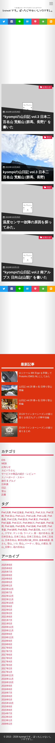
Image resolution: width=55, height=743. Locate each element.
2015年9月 (6, 706)
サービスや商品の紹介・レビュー (18, 474)
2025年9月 (6, 565)
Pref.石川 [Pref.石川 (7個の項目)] (17, 523)
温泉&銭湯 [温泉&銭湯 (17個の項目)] (44, 540)
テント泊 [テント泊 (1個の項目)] (17, 533)
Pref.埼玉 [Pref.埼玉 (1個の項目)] (29, 512)
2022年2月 (6, 613)
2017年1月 (6, 672)
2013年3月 (6, 717)
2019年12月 (7, 637)
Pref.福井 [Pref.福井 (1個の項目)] (40, 523)
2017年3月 (6, 665)
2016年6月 (6, 696)
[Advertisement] (27, 53)
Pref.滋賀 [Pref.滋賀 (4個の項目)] (6, 523)
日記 (3, 487)
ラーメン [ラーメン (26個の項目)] (28, 533)
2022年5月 (6, 610)
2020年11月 (7, 630)
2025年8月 (6, 568)
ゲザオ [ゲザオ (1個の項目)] (8, 533)
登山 (3, 491)
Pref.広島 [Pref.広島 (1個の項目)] (12, 519)
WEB (4, 463)
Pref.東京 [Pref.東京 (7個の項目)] (33, 519)
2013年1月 (6, 720)
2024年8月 (6, 578)
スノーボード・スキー (12, 477)
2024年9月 (6, 575)
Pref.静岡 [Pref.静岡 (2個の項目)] (12, 529)
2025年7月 (6, 572)
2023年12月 (7, 589)
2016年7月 (6, 692)
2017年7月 (6, 651)
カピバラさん (8, 470)
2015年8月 (6, 710)
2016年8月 (6, 689)
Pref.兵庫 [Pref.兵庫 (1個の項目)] (6, 512)
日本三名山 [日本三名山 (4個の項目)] (20, 536)
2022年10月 (7, 603)
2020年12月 (7, 627)
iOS (3, 460)
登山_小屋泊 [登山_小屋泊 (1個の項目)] (41, 543)
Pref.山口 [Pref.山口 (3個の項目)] (20, 516)
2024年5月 (6, 582)
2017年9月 (6, 648)
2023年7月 (6, 592)
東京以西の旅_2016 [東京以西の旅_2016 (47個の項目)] (28, 540)
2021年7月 (6, 620)
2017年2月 (6, 668)
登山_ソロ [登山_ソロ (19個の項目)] (12, 543)
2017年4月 (6, 661)
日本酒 (4, 484)
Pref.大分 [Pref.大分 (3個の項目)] (40, 512)
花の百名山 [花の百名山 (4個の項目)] (19, 547)
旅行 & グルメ (8, 481)
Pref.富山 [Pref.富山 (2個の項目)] (9, 516)
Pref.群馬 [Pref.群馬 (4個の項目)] (20, 526)
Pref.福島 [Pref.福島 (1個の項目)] (9, 526)
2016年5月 (6, 699)
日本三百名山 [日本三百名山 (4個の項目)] (34, 536)
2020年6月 (6, 634)
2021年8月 (6, 616)
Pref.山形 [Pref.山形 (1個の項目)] (31, 516)
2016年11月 (7, 679)
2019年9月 (6, 641)
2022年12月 (7, 596)
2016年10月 (7, 682)
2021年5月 (6, 623)
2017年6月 (6, 654)
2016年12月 (7, 675)
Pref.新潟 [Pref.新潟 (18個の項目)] (22, 519)
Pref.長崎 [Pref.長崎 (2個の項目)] (31, 526)
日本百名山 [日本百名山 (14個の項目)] (10, 540)
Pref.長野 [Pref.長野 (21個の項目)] (41, 526)
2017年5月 (6, 658)
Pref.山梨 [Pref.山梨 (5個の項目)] (41, 516)
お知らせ (6, 467)
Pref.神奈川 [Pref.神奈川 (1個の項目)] (28, 523)
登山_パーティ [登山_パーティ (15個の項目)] (26, 543)
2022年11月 (7, 599)
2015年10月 (7, 703)
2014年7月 (6, 713)
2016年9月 (6, 686)
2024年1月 (6, 585)
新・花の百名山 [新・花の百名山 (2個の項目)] (42, 533)
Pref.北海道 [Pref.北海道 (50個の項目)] (18, 512)
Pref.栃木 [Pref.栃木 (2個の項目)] (44, 519)
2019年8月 (6, 644)
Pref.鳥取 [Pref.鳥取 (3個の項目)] (22, 529)
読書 (3, 494)
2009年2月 (6, 724)
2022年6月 (6, 606)
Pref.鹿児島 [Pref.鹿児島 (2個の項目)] (34, 529)
